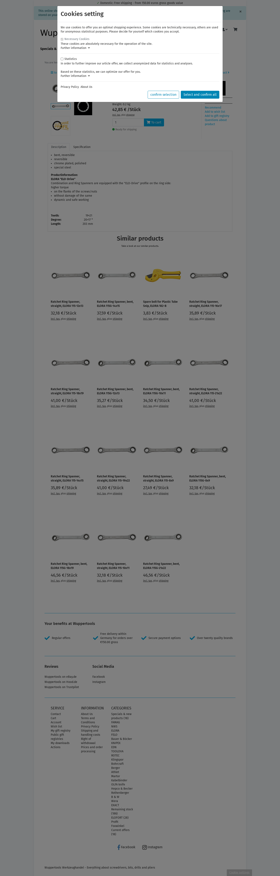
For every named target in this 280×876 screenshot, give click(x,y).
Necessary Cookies (76, 39)
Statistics (70, 59)
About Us (86, 87)
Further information (75, 48)
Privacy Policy (70, 87)
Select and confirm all (200, 95)
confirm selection (163, 95)
